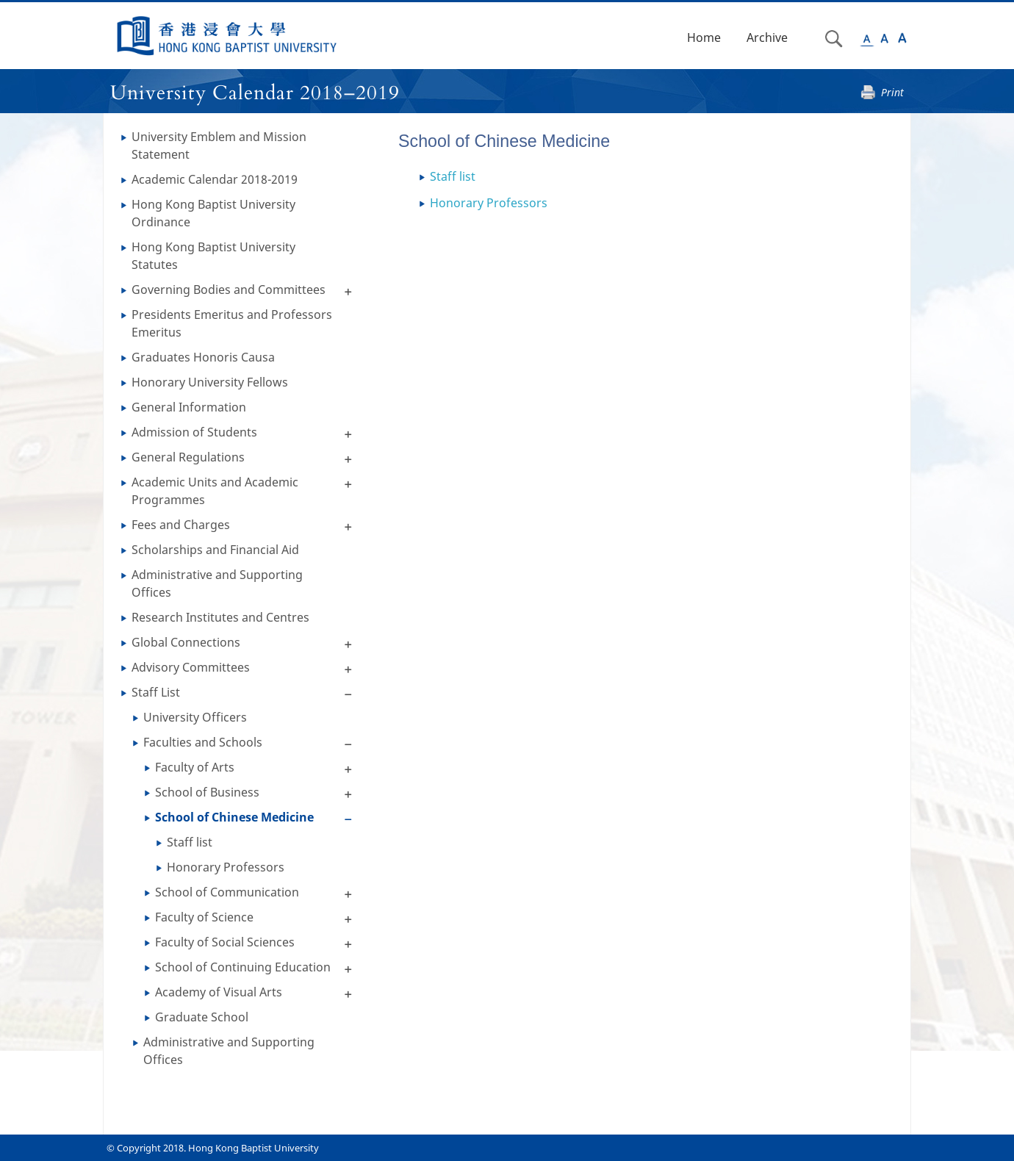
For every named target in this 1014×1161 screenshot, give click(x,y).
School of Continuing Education (243, 967)
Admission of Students (194, 432)
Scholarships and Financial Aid (215, 550)
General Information (189, 407)
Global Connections (186, 642)
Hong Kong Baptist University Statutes (213, 256)
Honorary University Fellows (210, 382)
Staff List (156, 692)
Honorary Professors (225, 867)
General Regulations (188, 457)
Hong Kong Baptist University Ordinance (213, 213)
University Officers (195, 717)
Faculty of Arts (194, 767)
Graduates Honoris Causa (203, 357)
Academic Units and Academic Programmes (215, 491)
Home (704, 37)
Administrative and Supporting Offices (217, 583)
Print (892, 92)
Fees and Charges (181, 525)
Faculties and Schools (202, 742)
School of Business (207, 792)
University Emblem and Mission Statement (219, 145)
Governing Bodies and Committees (229, 289)
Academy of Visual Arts (218, 992)
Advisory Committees (191, 667)
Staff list (189, 842)
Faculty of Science (204, 917)
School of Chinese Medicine (234, 817)
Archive (767, 37)
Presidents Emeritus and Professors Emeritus (232, 323)
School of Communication (227, 892)
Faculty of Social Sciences (225, 942)
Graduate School (201, 1017)
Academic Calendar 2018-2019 (215, 179)
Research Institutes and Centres (220, 617)
